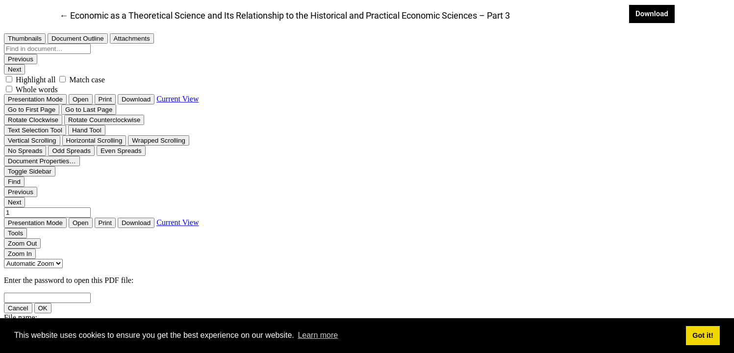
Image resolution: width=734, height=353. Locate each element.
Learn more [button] (318, 335)
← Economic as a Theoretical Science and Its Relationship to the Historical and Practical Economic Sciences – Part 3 (284, 15)
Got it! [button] (702, 335)
